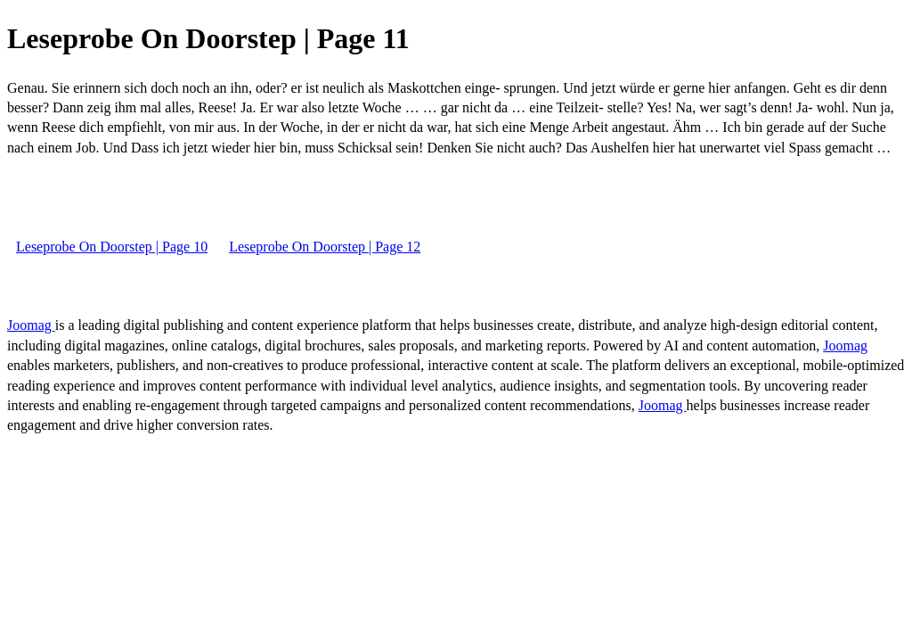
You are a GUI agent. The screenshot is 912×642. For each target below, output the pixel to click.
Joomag (31, 325)
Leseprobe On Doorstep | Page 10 (112, 246)
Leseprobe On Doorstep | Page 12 (324, 246)
